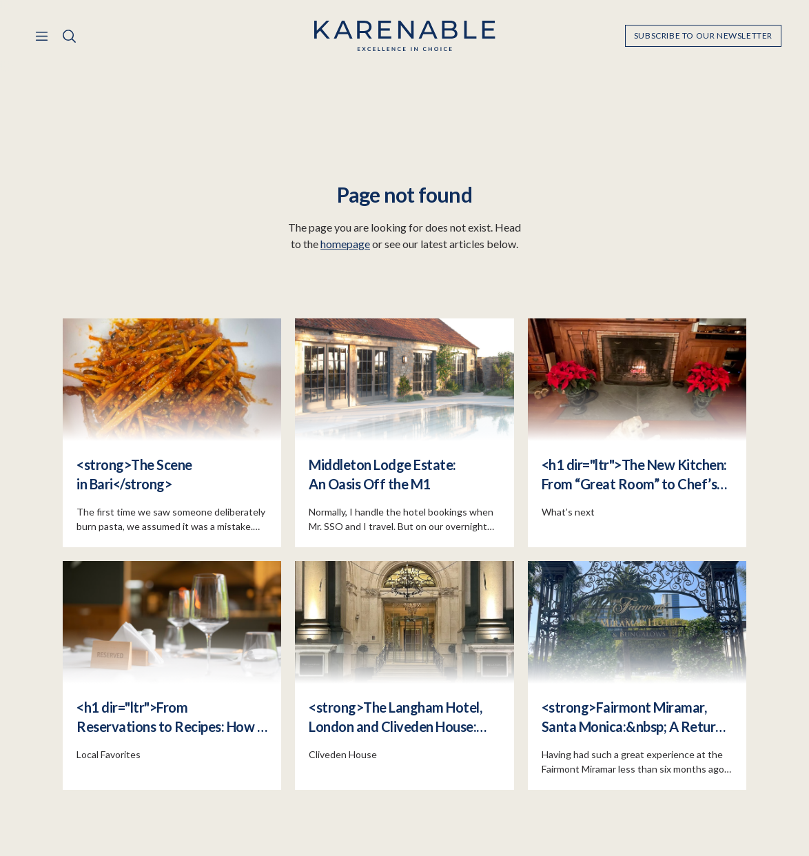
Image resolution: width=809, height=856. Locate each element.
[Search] (69, 36)
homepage (345, 243)
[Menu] (41, 36)
